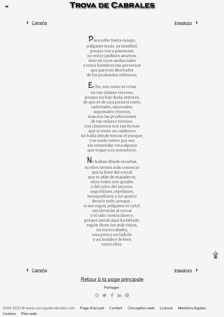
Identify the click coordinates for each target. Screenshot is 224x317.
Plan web (29, 313)
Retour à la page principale (112, 279)
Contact (115, 308)
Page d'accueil (92, 308)
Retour (6, 6)
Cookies (9, 313)
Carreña (27, 23)
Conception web (141, 308)
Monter (215, 255)
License (166, 308)
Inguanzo (183, 22)
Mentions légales (192, 308)
